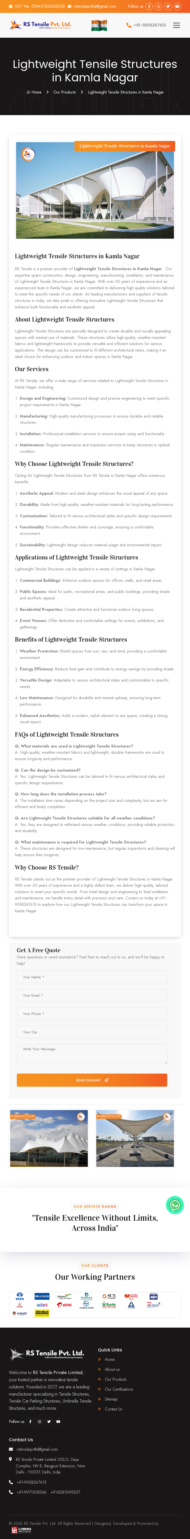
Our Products (64, 92)
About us (112, 1369)
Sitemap (111, 1399)
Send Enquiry (92, 1080)
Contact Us (113, 1409)
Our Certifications (119, 1389)
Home (34, 92)
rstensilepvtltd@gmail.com (95, 6)
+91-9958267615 (32, 1482)
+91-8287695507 (65, 1492)
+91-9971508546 (32, 1492)
